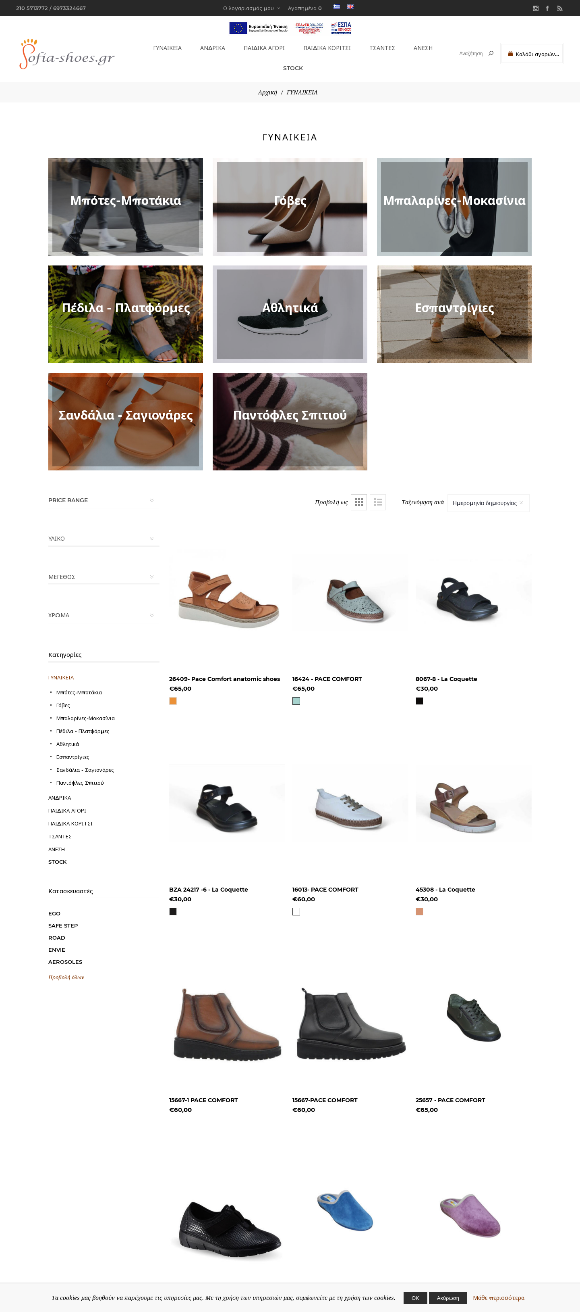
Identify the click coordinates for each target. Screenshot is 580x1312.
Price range (68, 491)
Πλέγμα (359, 494)
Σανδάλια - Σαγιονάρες (85, 761)
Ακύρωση (448, 1298)
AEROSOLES (65, 953)
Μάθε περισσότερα (498, 1298)
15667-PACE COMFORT (325, 1091)
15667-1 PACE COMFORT (203, 1091)
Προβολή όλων (66, 969)
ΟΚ (415, 1298)
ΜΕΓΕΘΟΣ (61, 568)
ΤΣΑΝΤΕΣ (382, 46)
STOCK (290, 61)
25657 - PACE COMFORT (450, 1091)
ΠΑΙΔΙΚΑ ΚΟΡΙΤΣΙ (326, 46)
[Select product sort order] (488, 494)
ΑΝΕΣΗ (421, 46)
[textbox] (464, 53)
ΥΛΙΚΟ (56, 530)
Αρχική (267, 84)
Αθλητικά (67, 735)
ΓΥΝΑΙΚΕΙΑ (164, 46)
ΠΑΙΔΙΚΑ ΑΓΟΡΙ (261, 46)
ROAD (56, 929)
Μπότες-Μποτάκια (79, 684)
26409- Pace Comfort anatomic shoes (224, 670)
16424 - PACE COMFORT (327, 670)
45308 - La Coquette (445, 881)
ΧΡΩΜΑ (58, 606)
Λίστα (378, 494)
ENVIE (56, 941)
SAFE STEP (63, 917)
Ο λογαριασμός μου (248, 8)
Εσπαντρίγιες (72, 748)
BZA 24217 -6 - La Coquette (208, 881)
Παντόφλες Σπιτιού (80, 774)
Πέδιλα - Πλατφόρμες (83, 722)
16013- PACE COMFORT (325, 881)
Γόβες (63, 697)
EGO (54, 905)
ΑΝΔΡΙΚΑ (209, 46)
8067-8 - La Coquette (446, 670)
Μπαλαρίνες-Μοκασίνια (85, 709)
